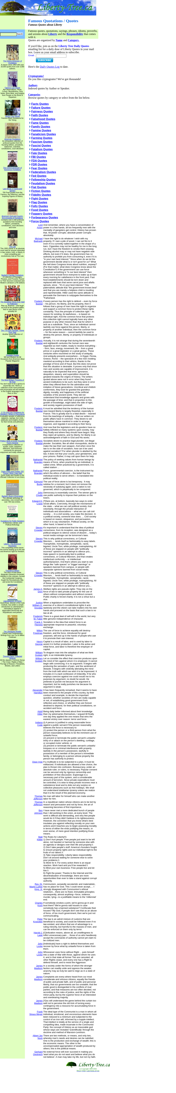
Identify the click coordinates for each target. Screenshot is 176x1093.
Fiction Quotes (41, 191)
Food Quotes (39, 209)
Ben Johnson (38, 811)
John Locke (40, 945)
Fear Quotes (39, 168)
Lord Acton (40, 226)
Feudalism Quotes (43, 183)
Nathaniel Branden (38, 460)
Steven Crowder (38, 528)
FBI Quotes (38, 156)
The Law (13, 246)
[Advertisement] (88, 1082)
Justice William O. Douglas (37, 605)
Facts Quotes (40, 103)
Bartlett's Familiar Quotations (12, 274)
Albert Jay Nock (38, 1036)
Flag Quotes (39, 202)
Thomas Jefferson (38, 797)
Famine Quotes (41, 130)
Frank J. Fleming (39, 623)
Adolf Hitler (40, 712)
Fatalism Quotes (42, 149)
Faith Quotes (39, 115)
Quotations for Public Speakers (12, 520)
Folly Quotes (39, 206)
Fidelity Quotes (41, 194)
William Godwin (39, 653)
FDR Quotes (39, 164)
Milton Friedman (38, 631)
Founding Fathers (12, 570)
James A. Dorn (38, 590)
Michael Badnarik (38, 239)
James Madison (38, 967)
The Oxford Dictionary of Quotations (12, 61)
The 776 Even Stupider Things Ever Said (12, 330)
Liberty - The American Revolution (12, 544)
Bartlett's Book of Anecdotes (12, 495)
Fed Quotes (38, 175)
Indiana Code (39, 723)
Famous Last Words (12, 87)
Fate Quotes (39, 153)
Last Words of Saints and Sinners (12, 189)
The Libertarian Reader (12, 630)
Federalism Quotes (43, 172)
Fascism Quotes (42, 141)
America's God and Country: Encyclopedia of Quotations (12, 216)
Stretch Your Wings (12, 115)
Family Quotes (40, 126)
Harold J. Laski (38, 934)
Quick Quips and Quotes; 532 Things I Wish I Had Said (12, 471)
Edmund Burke (38, 482)
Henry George (39, 642)
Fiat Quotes (38, 187)
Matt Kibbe (40, 838)
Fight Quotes (39, 198)
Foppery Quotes (41, 213)
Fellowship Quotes (43, 179)
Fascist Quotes (41, 145)
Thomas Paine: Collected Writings (12, 656)
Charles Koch (39, 904)
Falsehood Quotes (43, 119)
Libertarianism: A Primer (12, 600)
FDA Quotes (39, 160)
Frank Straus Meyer (36, 1013)
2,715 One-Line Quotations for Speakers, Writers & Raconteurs (12, 412)
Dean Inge (37, 762)
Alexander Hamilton (37, 691)
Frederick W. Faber (38, 617)
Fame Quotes (40, 122)
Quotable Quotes (12, 354)
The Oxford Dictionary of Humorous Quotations (12, 168)
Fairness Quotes (42, 111)
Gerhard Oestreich (38, 1053)
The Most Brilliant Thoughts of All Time (12, 380)
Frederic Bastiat (38, 302)
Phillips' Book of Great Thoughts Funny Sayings (12, 441)
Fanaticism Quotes (43, 134)
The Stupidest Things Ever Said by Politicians (12, 302)
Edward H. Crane (37, 502)
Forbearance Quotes (44, 217)
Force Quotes (40, 221)
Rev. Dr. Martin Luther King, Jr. (36, 887)
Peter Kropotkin (38, 920)
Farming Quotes (41, 138)
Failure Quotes (41, 107)
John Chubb (39, 493)
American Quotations (12, 138)
